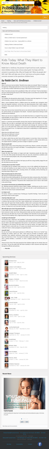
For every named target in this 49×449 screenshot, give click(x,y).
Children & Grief (37, 21)
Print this (7, 248)
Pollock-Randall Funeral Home (11, 432)
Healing (9, 21)
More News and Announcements (10, 426)
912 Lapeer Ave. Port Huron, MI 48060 (30, 432)
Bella (6, 54)
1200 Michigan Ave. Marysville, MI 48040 (27, 437)
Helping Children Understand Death (14, 44)
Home (2, 21)
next (27, 421)
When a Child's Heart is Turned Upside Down (16, 37)
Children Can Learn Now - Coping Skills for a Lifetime (18, 41)
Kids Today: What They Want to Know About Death (18, 51)
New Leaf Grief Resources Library (22, 21)
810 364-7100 (42, 437)
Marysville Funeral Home (9, 437)
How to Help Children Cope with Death (14, 48)
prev (22, 421)
